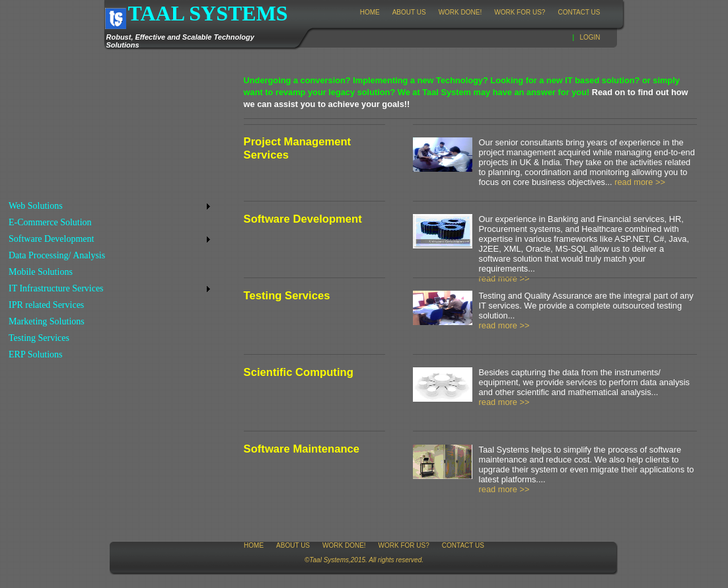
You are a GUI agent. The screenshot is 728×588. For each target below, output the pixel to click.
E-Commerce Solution (50, 222)
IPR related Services (46, 305)
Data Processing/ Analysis (57, 255)
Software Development (51, 239)
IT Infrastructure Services (56, 288)
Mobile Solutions (41, 272)
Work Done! (460, 12)
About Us (409, 12)
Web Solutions (36, 206)
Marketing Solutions (47, 321)
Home (370, 12)
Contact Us (579, 12)
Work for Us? (519, 12)
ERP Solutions (36, 354)
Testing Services (39, 338)
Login (589, 37)
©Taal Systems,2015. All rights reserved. (364, 560)
